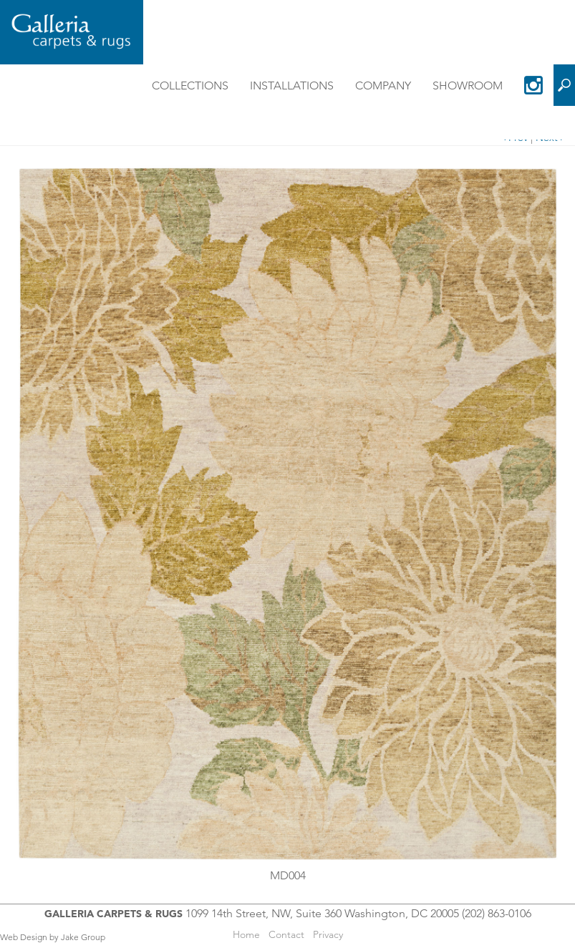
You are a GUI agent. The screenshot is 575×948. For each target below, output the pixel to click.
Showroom (468, 85)
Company (383, 85)
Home (246, 934)
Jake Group (83, 937)
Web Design (23, 937)
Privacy (328, 934)
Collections (190, 85)
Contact (286, 934)
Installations (292, 85)
